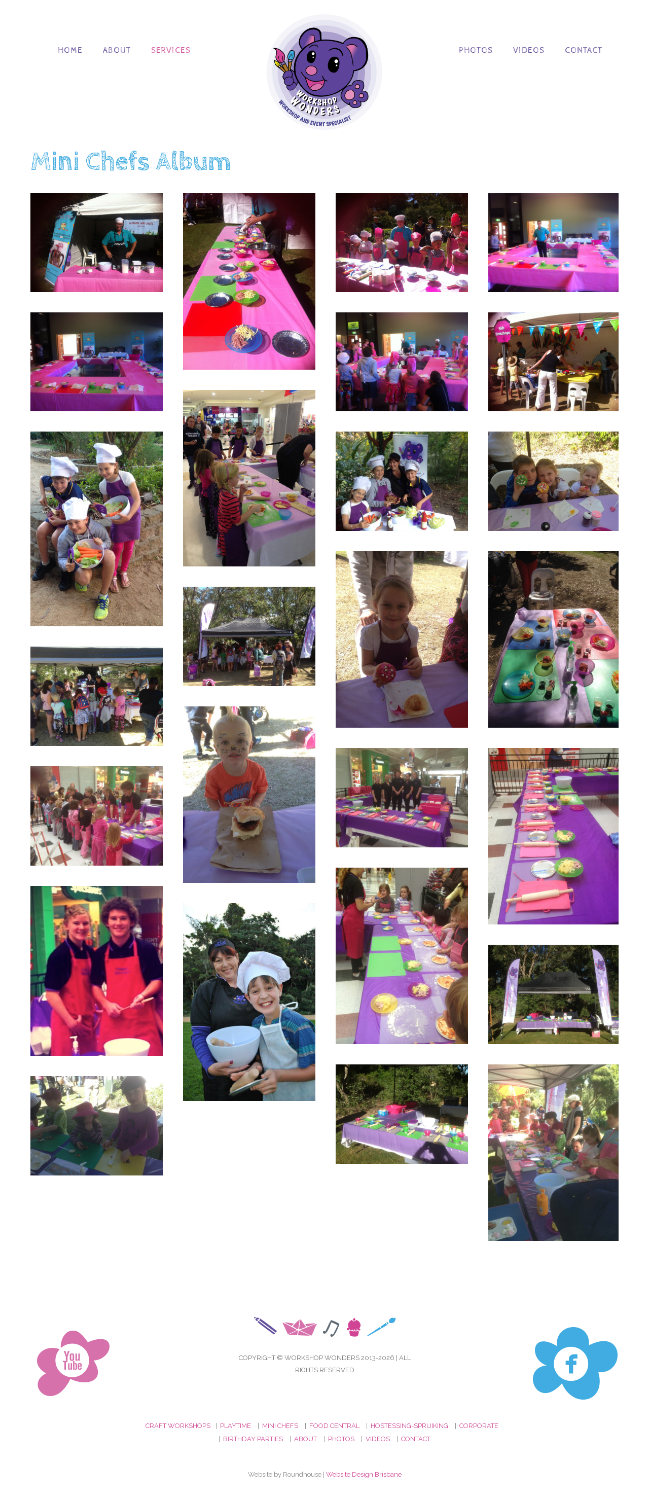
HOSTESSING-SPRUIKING (409, 1426)
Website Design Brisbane (364, 1474)
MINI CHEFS (280, 1426)
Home (70, 50)
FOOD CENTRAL (334, 1426)
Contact (583, 50)
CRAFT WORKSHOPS (178, 1426)
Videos (529, 50)
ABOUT (305, 1439)
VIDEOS (378, 1439)
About (117, 50)
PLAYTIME (235, 1426)
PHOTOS (341, 1439)
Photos (476, 50)
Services (171, 50)
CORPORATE (478, 1426)
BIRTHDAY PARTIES (253, 1439)
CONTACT (415, 1439)
